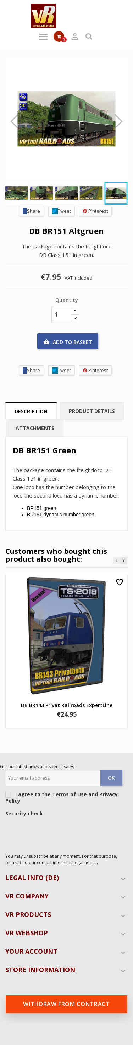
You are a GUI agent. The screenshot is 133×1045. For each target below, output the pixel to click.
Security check (24, 813)
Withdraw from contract (66, 1004)
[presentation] (59, 833)
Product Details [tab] (92, 411)
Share (31, 211)
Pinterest (95, 211)
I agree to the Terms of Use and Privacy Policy (63, 797)
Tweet (61, 211)
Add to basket (67, 342)
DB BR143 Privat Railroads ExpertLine (66, 705)
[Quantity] (61, 314)
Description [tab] (31, 411)
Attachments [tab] (35, 428)
